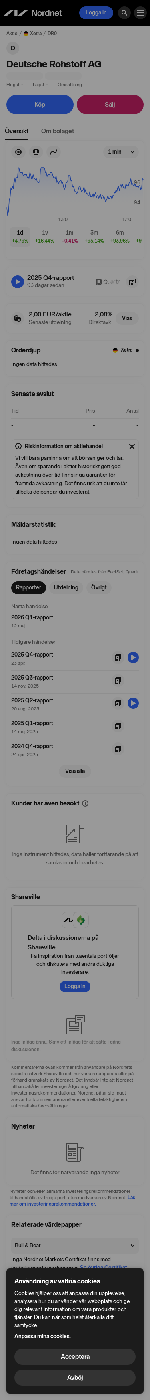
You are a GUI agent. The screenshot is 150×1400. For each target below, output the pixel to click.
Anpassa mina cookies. (42, 1336)
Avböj (75, 1377)
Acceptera (75, 1356)
